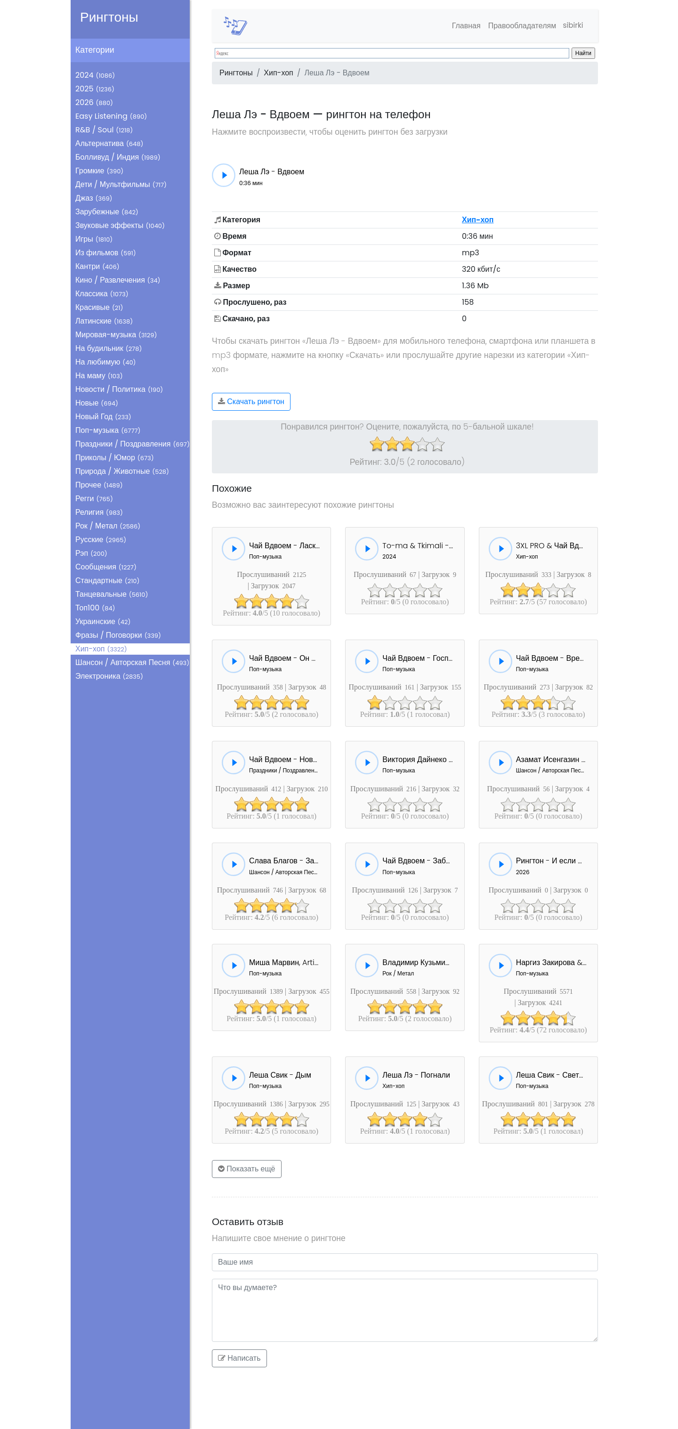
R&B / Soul (104, 129)
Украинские (102, 621)
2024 (95, 75)
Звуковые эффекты (120, 225)
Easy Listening (111, 116)
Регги (94, 498)
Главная (463, 25)
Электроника (109, 676)
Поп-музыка (108, 430)
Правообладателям (519, 25)
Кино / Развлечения (118, 280)
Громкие (99, 170)
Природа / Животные (122, 471)
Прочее (99, 484)
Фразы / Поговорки (118, 635)
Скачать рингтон (251, 401)
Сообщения (106, 566)
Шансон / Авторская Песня (132, 662)
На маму (99, 375)
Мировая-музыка (116, 334)
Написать (239, 1358)
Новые (96, 403)
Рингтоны (109, 17)
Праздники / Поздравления (132, 443)
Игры (94, 239)
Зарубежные (106, 211)
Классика (102, 293)
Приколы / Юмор (114, 457)
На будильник (108, 348)
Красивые (99, 307)
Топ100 (95, 607)
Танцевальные (111, 594)
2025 (94, 88)
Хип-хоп (101, 648)
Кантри (97, 266)
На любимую (105, 362)
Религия (99, 512)
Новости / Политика (119, 389)
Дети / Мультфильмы (121, 184)
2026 (94, 102)
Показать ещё (246, 1168)
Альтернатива (109, 143)
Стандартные (107, 580)
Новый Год (103, 416)
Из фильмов (105, 252)
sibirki (571, 25)
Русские (100, 539)
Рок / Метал (107, 525)
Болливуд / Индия (118, 157)
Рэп (91, 553)
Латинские (104, 321)
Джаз (94, 198)
